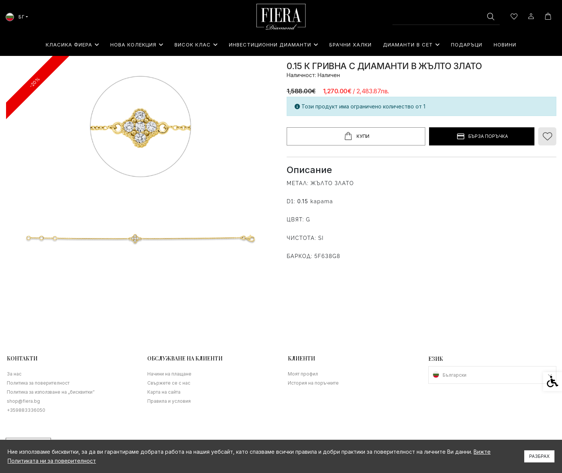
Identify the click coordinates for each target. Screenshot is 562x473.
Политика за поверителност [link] (38, 383)
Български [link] (454, 375)
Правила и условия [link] (169, 401)
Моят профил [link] (303, 374)
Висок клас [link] (196, 44)
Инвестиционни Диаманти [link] (273, 44)
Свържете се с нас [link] (168, 383)
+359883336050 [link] (26, 410)
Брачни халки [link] (350, 45)
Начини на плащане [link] (169, 374)
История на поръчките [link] (313, 383)
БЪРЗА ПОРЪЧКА (482, 136)
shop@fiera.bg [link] (23, 401)
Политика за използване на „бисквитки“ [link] (50, 392)
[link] (281, 16)
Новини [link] (505, 45)
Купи (356, 136)
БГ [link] (15, 17)
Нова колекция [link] (136, 44)
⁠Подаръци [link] (466, 45)
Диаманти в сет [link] (411, 44)
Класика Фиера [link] (72, 44)
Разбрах (539, 456)
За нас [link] (14, 374)
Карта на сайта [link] (164, 392)
